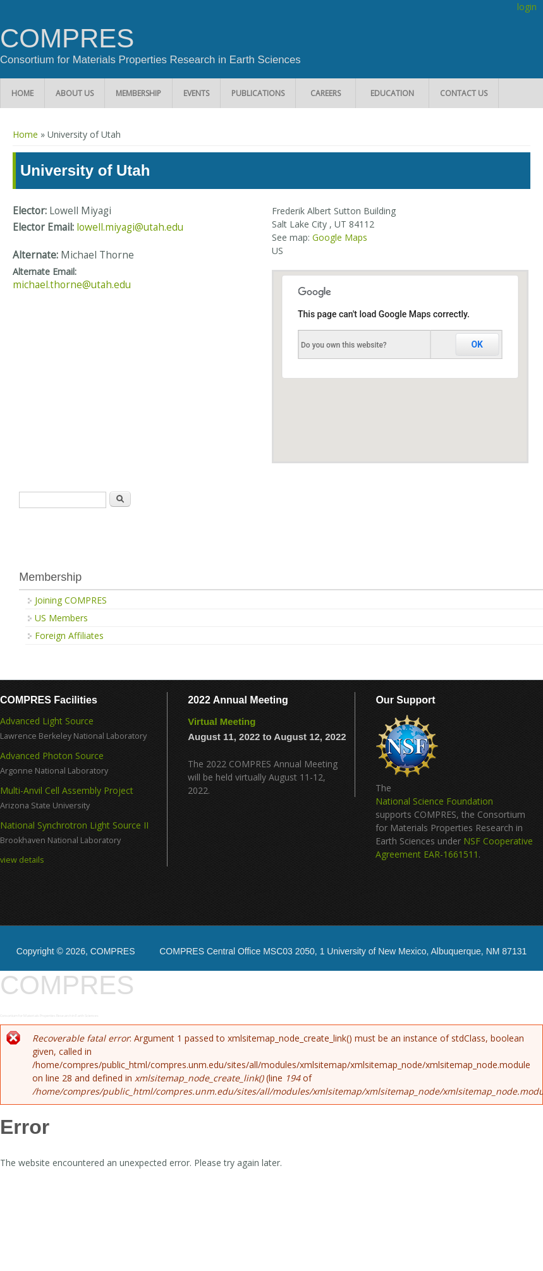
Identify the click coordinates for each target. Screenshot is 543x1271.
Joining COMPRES (71, 600)
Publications (257, 93)
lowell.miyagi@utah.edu (129, 227)
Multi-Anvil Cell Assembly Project (66, 790)
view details (22, 859)
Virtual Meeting (221, 721)
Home (22, 93)
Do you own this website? (344, 345)
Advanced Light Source (47, 721)
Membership (138, 93)
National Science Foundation (434, 801)
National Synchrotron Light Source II (74, 825)
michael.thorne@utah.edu (72, 284)
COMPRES (67, 38)
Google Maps (339, 237)
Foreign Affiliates (69, 635)
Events (196, 93)
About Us (75, 93)
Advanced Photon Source (52, 756)
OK (477, 344)
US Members (61, 618)
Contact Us (463, 93)
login (527, 7)
